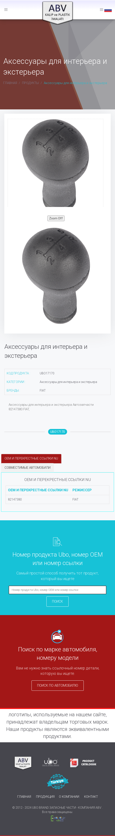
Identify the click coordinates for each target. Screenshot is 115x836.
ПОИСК (57, 601)
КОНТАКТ (91, 797)
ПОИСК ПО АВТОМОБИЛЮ (57, 685)
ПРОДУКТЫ (30, 83)
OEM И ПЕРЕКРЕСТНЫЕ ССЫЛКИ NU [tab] (31, 458)
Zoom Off (56, 218)
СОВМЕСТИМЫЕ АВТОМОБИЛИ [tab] (27, 468)
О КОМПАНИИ (69, 797)
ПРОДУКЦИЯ (45, 797)
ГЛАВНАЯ (10, 83)
